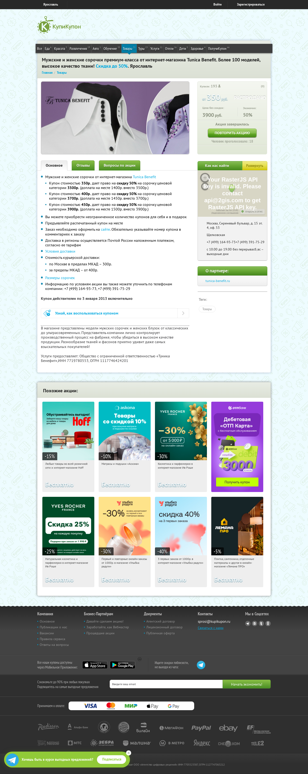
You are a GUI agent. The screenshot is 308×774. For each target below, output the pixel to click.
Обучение (111, 48)
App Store (95, 665)
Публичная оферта (160, 633)
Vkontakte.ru (254, 623)
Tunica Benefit (144, 176)
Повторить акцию (232, 132)
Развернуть (254, 166)
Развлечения (80, 48)
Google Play (122, 665)
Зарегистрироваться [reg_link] (251, 4)
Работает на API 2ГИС (227, 210)
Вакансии (47, 633)
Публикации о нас (53, 627)
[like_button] (257, 86)
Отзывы (83, 165)
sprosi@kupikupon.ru (214, 621)
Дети (183, 48)
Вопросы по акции (119, 165)
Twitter (261, 623)
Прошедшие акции (100, 633)
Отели (171, 48)
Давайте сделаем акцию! (104, 621)
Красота (60, 48)
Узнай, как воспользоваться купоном (86, 313)
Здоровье (198, 48)
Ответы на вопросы (54, 645)
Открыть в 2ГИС (254, 211)
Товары (129, 48)
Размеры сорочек (60, 277)
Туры (143, 48)
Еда (48, 48)
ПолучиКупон (219, 48)
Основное (54, 165)
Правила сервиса (52, 639)
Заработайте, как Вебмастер (107, 627)
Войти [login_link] (217, 4)
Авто (97, 48)
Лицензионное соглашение (224, 213)
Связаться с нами (211, 628)
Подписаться (111, 759)
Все (39, 48)
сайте (105, 229)
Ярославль (50, 4)
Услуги (156, 48)
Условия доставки (60, 251)
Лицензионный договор (164, 627)
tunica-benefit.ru (217, 281)
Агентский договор (160, 621)
